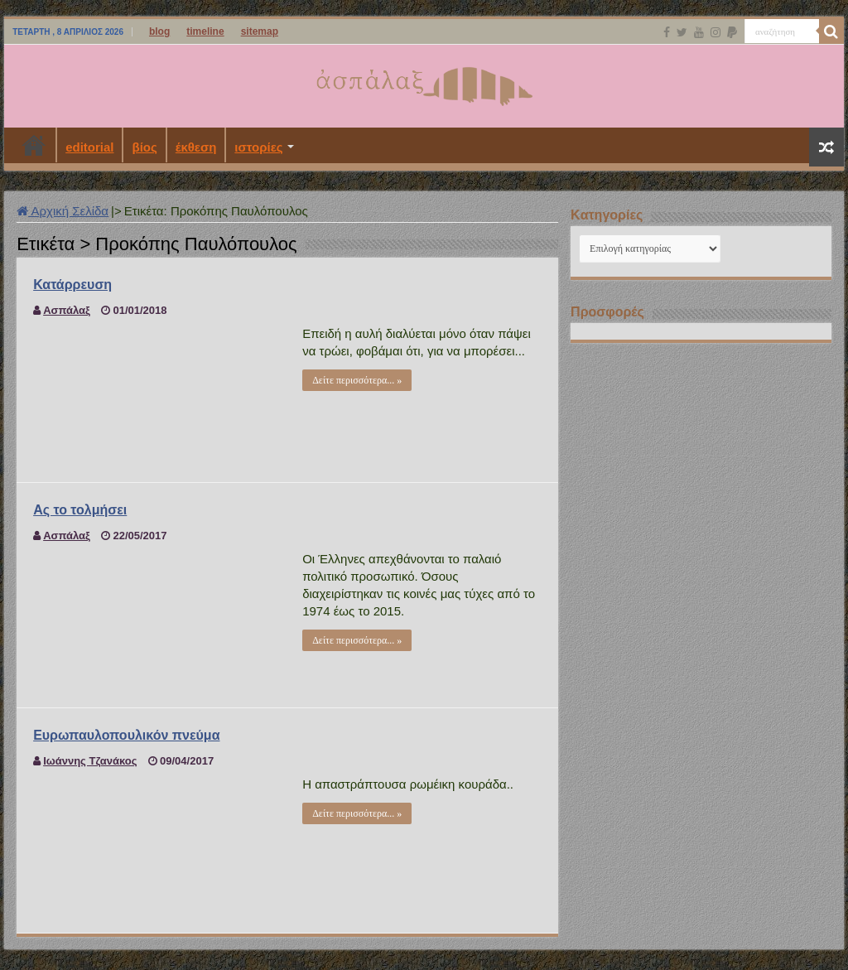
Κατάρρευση (72, 284)
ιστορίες (258, 147)
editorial (89, 147)
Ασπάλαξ (66, 310)
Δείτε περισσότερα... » (357, 380)
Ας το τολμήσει (80, 510)
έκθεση (196, 147)
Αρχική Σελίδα (62, 211)
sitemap (259, 31)
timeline (205, 31)
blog (159, 31)
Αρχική (33, 145)
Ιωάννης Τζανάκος (90, 761)
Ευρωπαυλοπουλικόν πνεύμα (126, 735)
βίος (144, 147)
